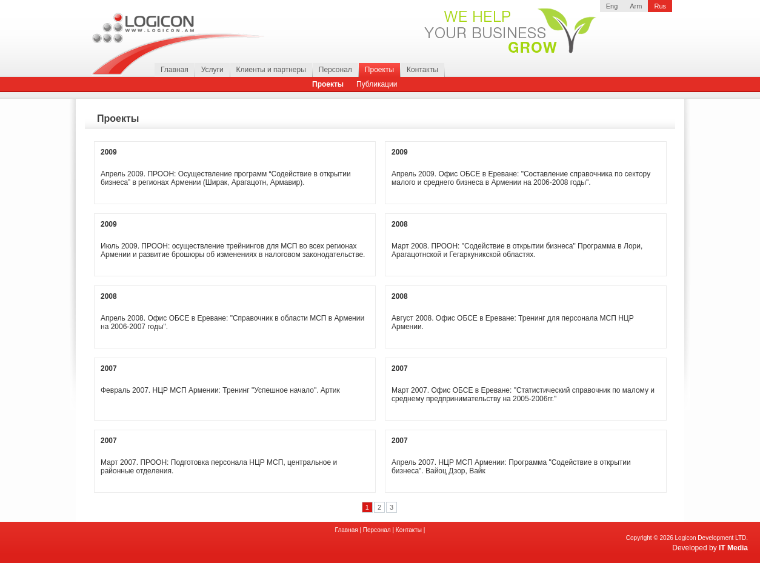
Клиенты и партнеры (271, 69)
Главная (174, 69)
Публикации (376, 84)
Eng (612, 6)
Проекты (379, 69)
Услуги (212, 69)
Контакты (422, 69)
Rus (660, 6)
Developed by (710, 548)
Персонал (335, 69)
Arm (636, 6)
